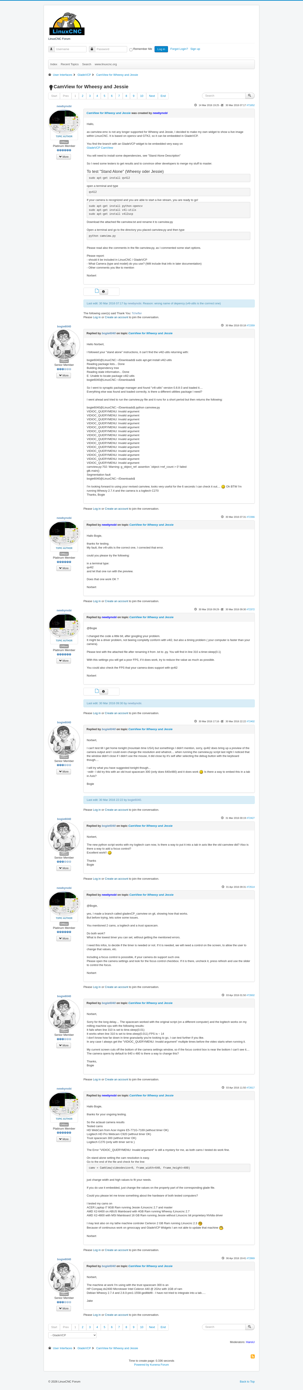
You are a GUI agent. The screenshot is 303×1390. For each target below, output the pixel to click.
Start (54, 95)
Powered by (141, 1364)
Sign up (195, 49)
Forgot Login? (179, 49)
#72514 (251, 887)
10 (141, 95)
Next (152, 95)
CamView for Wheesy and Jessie (109, 113)
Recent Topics (70, 64)
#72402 (251, 721)
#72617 (251, 1087)
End (163, 95)
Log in (161, 49)
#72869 (251, 1258)
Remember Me (142, 49)
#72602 (251, 995)
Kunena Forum (159, 1364)
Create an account (116, 317)
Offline (64, 142)
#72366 (251, 517)
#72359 (251, 325)
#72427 (251, 818)
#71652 (251, 105)
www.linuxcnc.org (106, 64)
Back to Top (247, 1381)
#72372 (251, 609)
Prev (66, 95)
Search (86, 64)
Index (53, 64)
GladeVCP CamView (100, 147)
